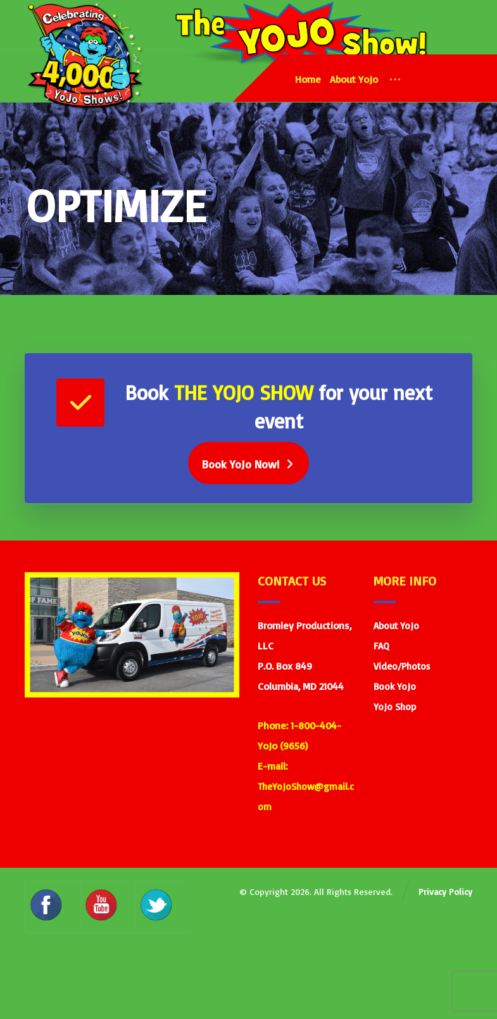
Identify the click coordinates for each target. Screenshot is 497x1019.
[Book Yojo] (248, 467)
